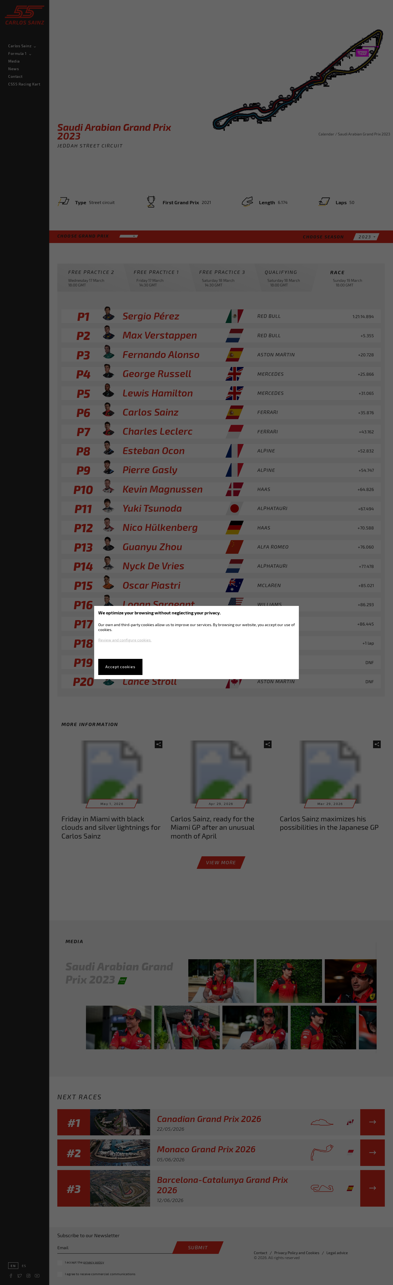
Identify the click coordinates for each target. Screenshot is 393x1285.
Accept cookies (120, 666)
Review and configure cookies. (124, 640)
